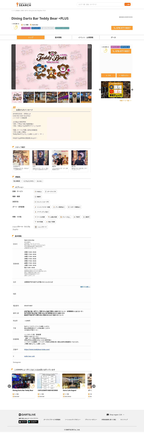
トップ (13, 10)
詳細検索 (18, 10)
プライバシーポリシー (91, 419)
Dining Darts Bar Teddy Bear (23, 390)
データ (113, 37)
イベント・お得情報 (85, 37)
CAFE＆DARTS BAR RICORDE (48, 390)
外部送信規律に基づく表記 (109, 419)
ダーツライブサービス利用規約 (52, 419)
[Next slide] (94, 386)
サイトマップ (124, 419)
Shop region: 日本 (116, 415)
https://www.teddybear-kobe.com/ (37, 349)
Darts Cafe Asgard (69, 390)
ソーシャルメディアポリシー (72, 419)
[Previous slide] (9, 386)
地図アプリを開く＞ (85, 287)
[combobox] (101, 4)
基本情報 (58, 37)
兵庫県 (22, 10)
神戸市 (26, 10)
